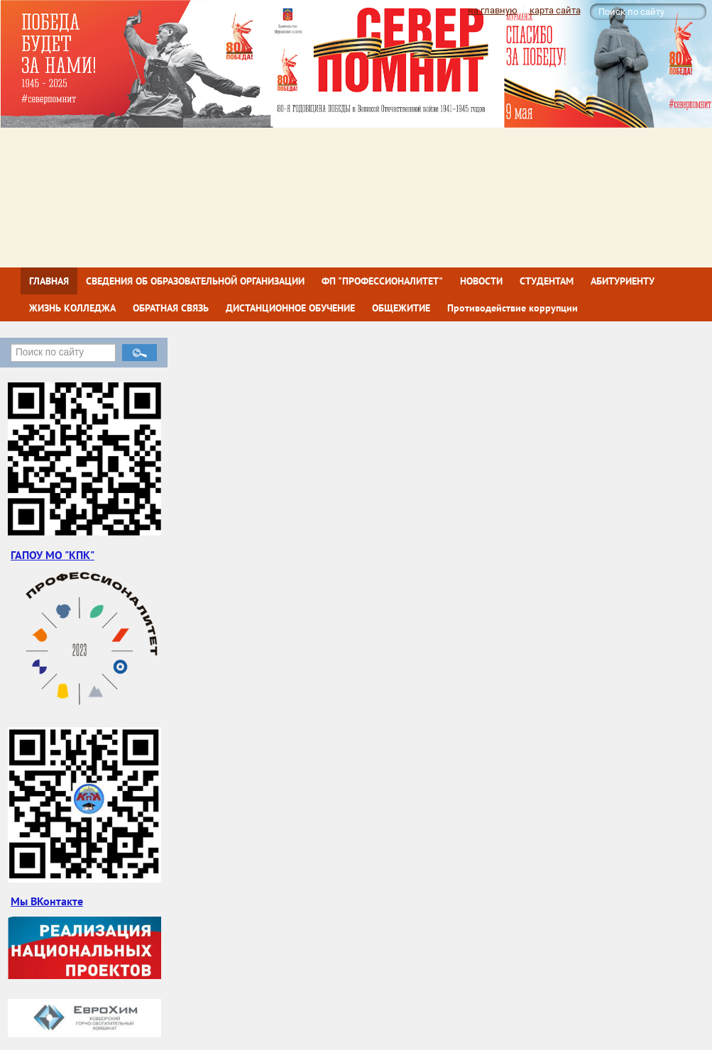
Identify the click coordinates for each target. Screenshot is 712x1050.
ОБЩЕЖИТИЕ (401, 308)
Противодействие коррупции (512, 308)
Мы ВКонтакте (47, 901)
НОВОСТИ (481, 281)
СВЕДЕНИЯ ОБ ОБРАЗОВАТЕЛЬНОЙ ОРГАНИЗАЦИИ (195, 281)
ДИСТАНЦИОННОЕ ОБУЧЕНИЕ (290, 308)
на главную (492, 10)
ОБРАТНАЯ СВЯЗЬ (171, 308)
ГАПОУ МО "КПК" (52, 555)
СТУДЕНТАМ (547, 281)
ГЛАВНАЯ (49, 281)
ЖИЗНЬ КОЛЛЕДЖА (72, 308)
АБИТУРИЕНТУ (623, 281)
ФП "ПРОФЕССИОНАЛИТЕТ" (382, 281)
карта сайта (555, 10)
